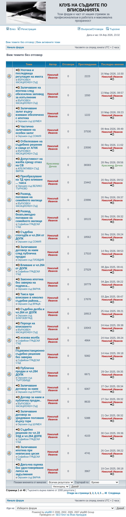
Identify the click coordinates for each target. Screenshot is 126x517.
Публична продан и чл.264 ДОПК (27, 371)
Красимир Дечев (52, 165)
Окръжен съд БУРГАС (29, 392)
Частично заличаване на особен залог (26, 130)
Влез (11, 29)
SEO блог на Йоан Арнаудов (71, 515)
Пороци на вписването (25, 325)
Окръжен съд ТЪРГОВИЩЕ (24, 379)
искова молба (30, 337)
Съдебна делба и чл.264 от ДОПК (30, 311)
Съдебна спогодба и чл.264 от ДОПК (30, 235)
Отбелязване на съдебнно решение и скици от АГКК (29, 145)
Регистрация (27, 29)
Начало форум (15, 47)
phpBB (48, 512)
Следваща (114, 493)
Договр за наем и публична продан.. (30, 399)
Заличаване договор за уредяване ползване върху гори (30, 416)
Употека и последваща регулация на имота (29, 73)
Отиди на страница (78, 493)
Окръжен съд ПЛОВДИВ (31, 260)
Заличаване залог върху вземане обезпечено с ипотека (30, 113)
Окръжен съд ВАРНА (29, 289)
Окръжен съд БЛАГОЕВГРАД (24, 316)
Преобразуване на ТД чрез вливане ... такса (29, 180)
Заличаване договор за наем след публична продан (27, 251)
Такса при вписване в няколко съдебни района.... (29, 297)
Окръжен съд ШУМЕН (29, 121)
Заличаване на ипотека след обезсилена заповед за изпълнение (30, 92)
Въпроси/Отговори (90, 29)
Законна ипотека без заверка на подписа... (29, 283)
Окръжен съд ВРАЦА (29, 304)
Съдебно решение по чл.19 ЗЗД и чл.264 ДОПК (29, 433)
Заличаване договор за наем (27, 387)
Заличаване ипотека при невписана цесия (27, 450)
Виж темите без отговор (20, 42)
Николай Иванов (52, 76)
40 (105, 493)
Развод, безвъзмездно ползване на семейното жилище (29, 216)
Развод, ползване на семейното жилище (29, 197)
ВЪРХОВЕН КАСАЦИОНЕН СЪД (27, 81)
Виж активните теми (48, 42)
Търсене (113, 29)
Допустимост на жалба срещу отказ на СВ (29, 162)
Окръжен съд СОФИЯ (29, 136)
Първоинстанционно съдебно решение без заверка (30, 354)
